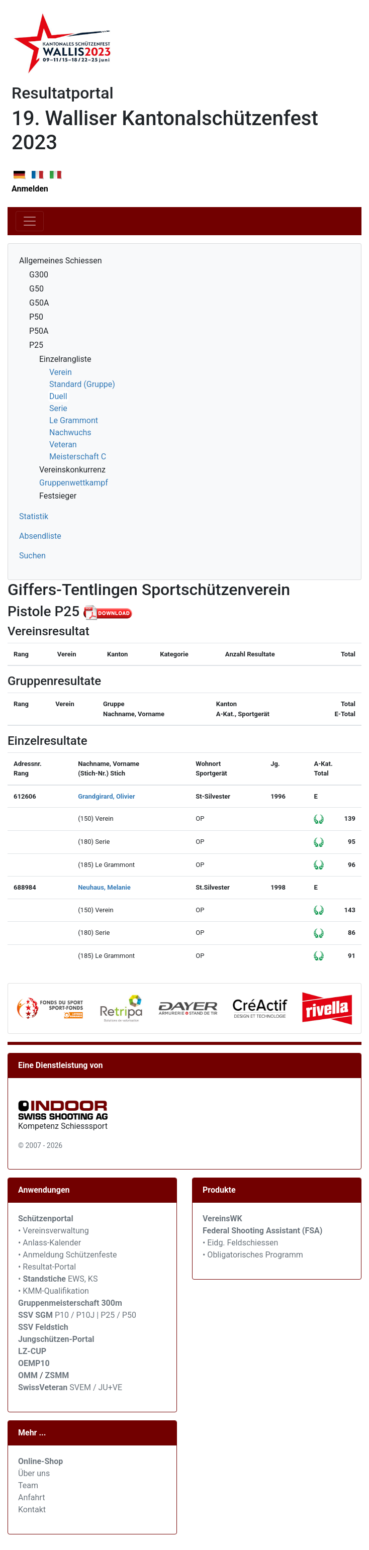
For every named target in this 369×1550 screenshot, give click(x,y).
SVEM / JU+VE (95, 1387)
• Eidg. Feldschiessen (240, 1242)
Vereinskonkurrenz (72, 469)
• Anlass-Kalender (49, 1242)
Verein (60, 372)
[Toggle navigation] (30, 221)
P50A (39, 331)
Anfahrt (31, 1497)
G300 (38, 274)
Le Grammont (73, 420)
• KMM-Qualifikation (53, 1291)
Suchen (32, 555)
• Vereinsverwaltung (53, 1230)
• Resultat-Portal (47, 1267)
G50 (36, 289)
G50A (39, 303)
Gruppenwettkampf (73, 483)
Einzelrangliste (65, 359)
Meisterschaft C (77, 456)
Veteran (63, 444)
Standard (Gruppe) (82, 384)
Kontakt (32, 1509)
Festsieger (57, 496)
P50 (36, 317)
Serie (58, 408)
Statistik (33, 516)
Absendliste (40, 536)
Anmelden (30, 188)
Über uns (34, 1473)
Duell (58, 396)
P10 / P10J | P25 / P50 (77, 1315)
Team (28, 1485)
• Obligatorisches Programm (253, 1255)
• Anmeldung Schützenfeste (67, 1255)
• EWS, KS (58, 1279)
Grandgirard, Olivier (106, 796)
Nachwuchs (70, 432)
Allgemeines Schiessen (60, 260)
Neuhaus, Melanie (104, 887)
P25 (36, 345)
